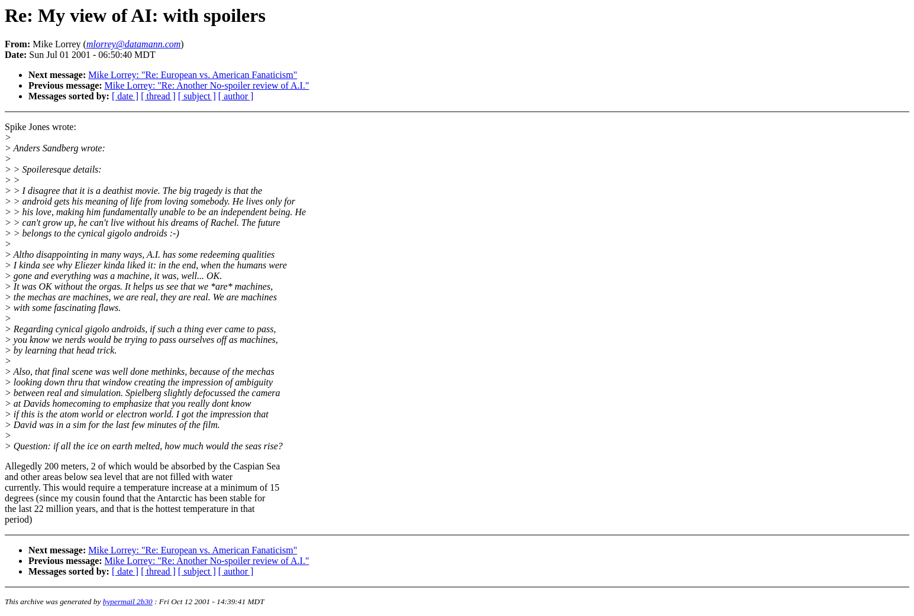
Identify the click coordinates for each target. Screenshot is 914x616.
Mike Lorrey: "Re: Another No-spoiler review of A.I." (207, 85)
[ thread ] (158, 96)
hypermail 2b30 (128, 601)
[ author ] (236, 96)
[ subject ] (197, 96)
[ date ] (125, 96)
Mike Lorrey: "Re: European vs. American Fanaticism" (192, 75)
